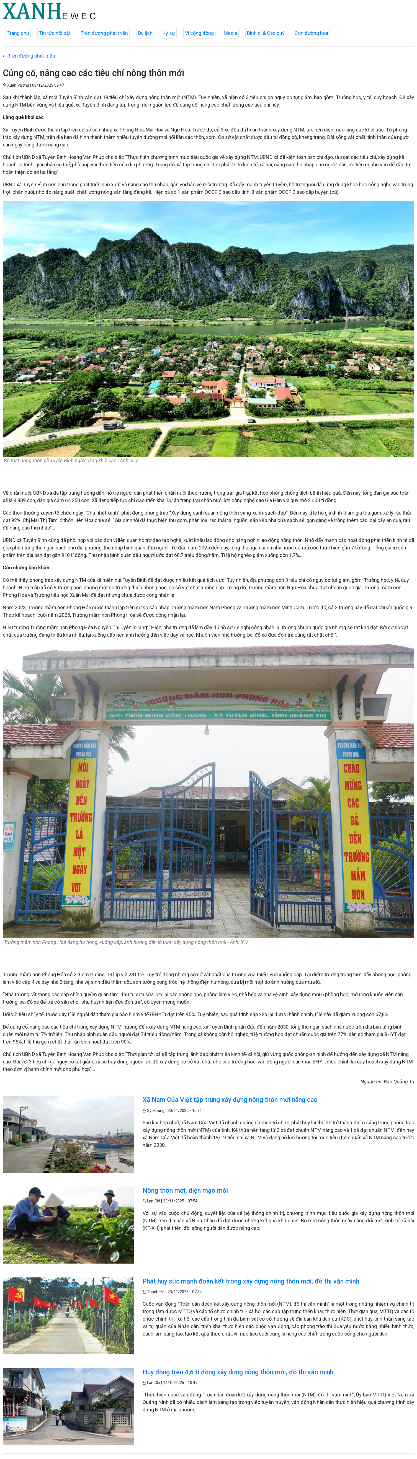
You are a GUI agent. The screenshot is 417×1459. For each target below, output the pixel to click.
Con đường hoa (311, 33)
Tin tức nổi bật (55, 33)
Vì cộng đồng (199, 33)
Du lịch (145, 33)
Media (230, 33)
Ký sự (169, 33)
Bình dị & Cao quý (266, 33)
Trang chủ (18, 33)
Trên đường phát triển (104, 33)
